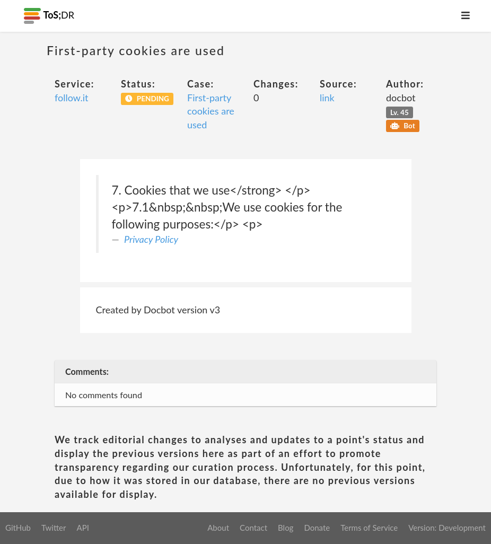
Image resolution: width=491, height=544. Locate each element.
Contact (253, 527)
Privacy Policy (151, 239)
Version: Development (447, 527)
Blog (285, 527)
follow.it (72, 97)
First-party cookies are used (210, 111)
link (327, 97)
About (218, 527)
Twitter (53, 527)
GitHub (18, 527)
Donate (317, 527)
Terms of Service (369, 527)
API (82, 527)
